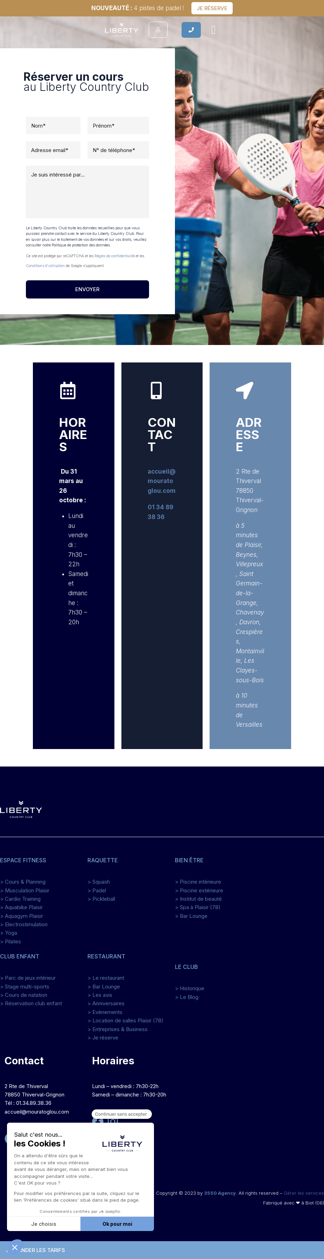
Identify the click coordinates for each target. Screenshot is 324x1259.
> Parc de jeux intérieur (28, 977)
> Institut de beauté (198, 898)
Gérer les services (304, 1193)
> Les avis (99, 995)
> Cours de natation (23, 995)
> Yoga (8, 932)
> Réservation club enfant (31, 1003)
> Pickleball (101, 898)
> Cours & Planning (22, 881)
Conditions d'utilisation (45, 266)
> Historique (189, 988)
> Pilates (10, 941)
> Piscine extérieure (199, 890)
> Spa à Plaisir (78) (197, 907)
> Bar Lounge (191, 916)
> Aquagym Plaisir (21, 916)
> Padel (96, 890)
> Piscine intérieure (198, 881)
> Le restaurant (105, 977)
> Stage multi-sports (24, 986)
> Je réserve (102, 1037)
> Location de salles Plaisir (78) (125, 1020)
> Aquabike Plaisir (21, 907)
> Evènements (104, 1012)
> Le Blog (186, 997)
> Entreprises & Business (117, 1029)
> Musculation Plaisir (24, 890)
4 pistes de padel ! (137, 8)
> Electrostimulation (24, 924)
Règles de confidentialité (114, 256)
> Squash (98, 881)
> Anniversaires (106, 1003)
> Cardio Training (20, 898)
